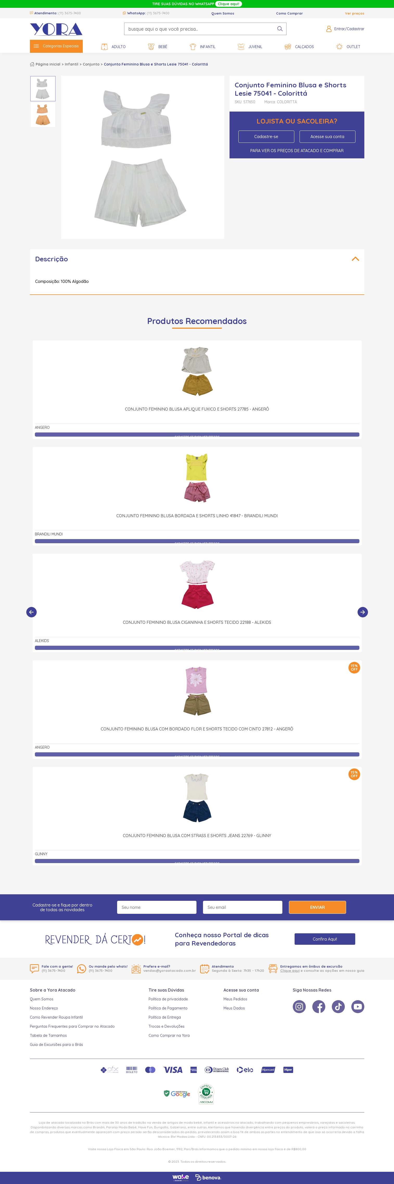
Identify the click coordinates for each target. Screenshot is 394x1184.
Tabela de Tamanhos (48, 1035)
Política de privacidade (168, 999)
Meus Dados (234, 1008)
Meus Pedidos (235, 999)
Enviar (317, 907)
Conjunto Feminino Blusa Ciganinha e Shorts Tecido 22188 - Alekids (197, 622)
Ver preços (354, 13)
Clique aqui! (228, 4)
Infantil (202, 47)
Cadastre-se (266, 136)
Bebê (157, 47)
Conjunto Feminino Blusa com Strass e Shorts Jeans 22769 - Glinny (197, 835)
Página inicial (48, 64)
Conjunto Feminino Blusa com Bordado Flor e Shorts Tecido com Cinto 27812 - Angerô (197, 729)
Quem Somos (222, 13)
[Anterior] (31, 612)
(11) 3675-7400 (69, 13)
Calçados (299, 47)
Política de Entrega (165, 1017)
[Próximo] (363, 612)
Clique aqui (290, 970)
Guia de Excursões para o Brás (56, 1044)
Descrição (51, 259)
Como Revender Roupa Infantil (56, 1017)
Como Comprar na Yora (169, 1035)
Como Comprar (289, 13)
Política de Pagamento (168, 1008)
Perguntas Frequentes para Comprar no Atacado (72, 1026)
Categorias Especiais (56, 46)
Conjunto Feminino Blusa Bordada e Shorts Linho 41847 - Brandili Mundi (197, 515)
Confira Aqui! (325, 939)
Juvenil (250, 47)
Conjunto (91, 64)
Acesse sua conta (327, 136)
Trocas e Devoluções (167, 1026)
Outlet (348, 47)
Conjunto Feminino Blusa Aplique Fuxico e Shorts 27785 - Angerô (197, 409)
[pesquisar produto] (280, 28)
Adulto (113, 47)
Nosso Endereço (44, 1008)
